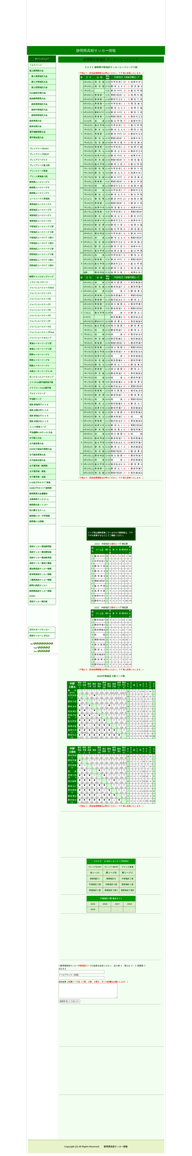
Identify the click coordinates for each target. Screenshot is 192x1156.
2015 (93, 904)
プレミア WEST (111, 867)
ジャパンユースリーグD (40, 310)
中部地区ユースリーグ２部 (41, 232)
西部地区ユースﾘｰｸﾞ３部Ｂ (41, 265)
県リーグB (111, 872)
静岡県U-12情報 (36, 521)
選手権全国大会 (36, 137)
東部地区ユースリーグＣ (40, 215)
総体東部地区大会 (38, 104)
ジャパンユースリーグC (40, 304)
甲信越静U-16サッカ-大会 (41, 432)
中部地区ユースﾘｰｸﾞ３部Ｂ (41, 243)
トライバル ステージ (38, 282)
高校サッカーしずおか (39, 635)
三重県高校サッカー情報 (40, 580)
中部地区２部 (95, 884)
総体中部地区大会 (38, 110)
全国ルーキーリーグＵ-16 (40, 371)
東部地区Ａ (95, 879)
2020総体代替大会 (37, 93)
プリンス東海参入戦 (38, 176)
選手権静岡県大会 (37, 132)
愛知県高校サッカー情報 (40, 569)
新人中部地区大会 (38, 82)
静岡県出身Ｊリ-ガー (38, 505)
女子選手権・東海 (37, 471)
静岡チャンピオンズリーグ (41, 276)
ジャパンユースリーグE (40, 315)
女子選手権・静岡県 (38, 466)
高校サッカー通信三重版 (40, 563)
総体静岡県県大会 (37, 98)
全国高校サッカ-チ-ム (39, 499)
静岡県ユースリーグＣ (39, 193)
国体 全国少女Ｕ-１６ (39, 421)
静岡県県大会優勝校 (38, 493)
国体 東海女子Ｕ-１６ (39, 416)
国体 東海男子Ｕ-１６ (39, 404)
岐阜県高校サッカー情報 (40, 574)
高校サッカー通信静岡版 (40, 546)
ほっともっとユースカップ (41, 377)
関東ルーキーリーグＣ (39, 365)
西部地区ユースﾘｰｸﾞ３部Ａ (41, 260)
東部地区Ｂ (111, 879)
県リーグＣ (127, 872)
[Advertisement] (96, 22)
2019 (93, 909)
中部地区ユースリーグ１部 (41, 226)
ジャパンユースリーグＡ (40, 293)
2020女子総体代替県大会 (40, 449)
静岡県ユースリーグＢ (39, 187)
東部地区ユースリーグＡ (40, 204)
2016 (105, 904)
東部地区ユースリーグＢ (40, 210)
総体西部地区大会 (38, 115)
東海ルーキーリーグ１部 (40, 343)
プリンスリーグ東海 (38, 171)
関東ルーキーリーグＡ (39, 354)
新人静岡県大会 (36, 71)
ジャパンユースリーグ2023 (41, 288)
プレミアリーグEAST (39, 148)
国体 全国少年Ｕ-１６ (39, 410)
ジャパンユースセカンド (40, 338)
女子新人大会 (35, 438)
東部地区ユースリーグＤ (40, 221)
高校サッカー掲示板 (38, 601)
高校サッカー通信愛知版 (40, 552)
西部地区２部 (95, 890)
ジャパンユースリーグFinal (41, 332)
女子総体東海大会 (37, 454)
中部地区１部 (127, 879)
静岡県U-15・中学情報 (39, 516)
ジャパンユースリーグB (40, 299)
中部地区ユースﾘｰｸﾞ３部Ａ (41, 237)
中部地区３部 (111, 884)
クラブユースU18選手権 (40, 388)
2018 (129, 904)
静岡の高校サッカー (38, 585)
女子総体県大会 (36, 443)
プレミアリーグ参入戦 (39, 165)
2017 (117, 904)
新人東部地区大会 (38, 76)
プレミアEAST (95, 867)
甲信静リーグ (35, 399)
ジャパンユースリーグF (40, 321)
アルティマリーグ (37, 393)
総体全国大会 (35, 126)
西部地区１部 (127, 884)
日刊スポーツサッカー (39, 629)
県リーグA (95, 873)
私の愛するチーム (37, 510)
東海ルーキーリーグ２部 (40, 349)
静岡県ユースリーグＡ (39, 182)
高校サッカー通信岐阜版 (40, 557)
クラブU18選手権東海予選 (41, 382)
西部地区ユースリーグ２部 (41, 254)
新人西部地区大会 (38, 87)
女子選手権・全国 (37, 477)
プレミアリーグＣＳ (38, 160)
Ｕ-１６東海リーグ (37, 427)
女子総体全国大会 (37, 460)
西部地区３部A (111, 890)
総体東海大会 (35, 121)
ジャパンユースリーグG (40, 327)
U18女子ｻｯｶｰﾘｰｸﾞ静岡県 (40, 488)
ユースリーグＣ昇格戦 (39, 199)
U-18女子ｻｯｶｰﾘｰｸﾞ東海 (39, 482)
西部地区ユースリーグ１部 (41, 249)
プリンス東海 (127, 867)
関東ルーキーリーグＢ (39, 360)
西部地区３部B (127, 890)
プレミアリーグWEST (39, 154)
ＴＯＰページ (35, 65)
